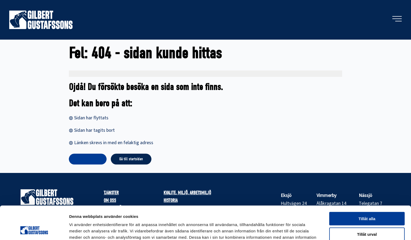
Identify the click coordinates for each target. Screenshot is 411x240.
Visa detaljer (286, 229)
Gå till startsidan (131, 159)
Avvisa (367, 218)
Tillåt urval (367, 203)
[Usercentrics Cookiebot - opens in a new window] (34, 230)
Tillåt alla (367, 187)
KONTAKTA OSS (87, 159)
